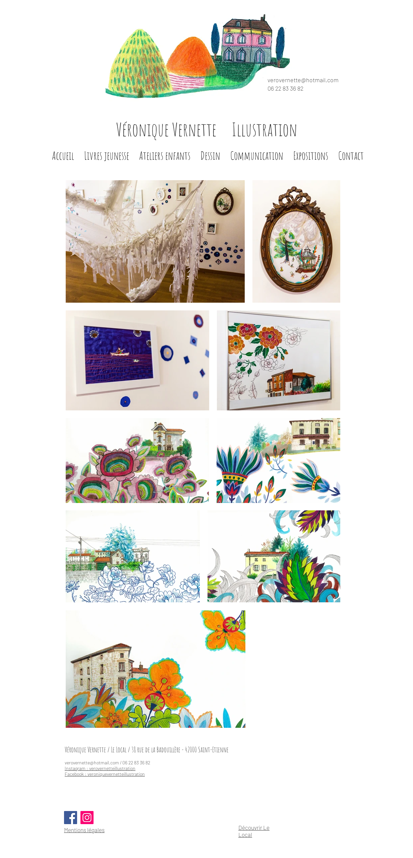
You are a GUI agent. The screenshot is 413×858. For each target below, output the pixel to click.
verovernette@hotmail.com (303, 80)
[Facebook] (70, 817)
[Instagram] (87, 817)
